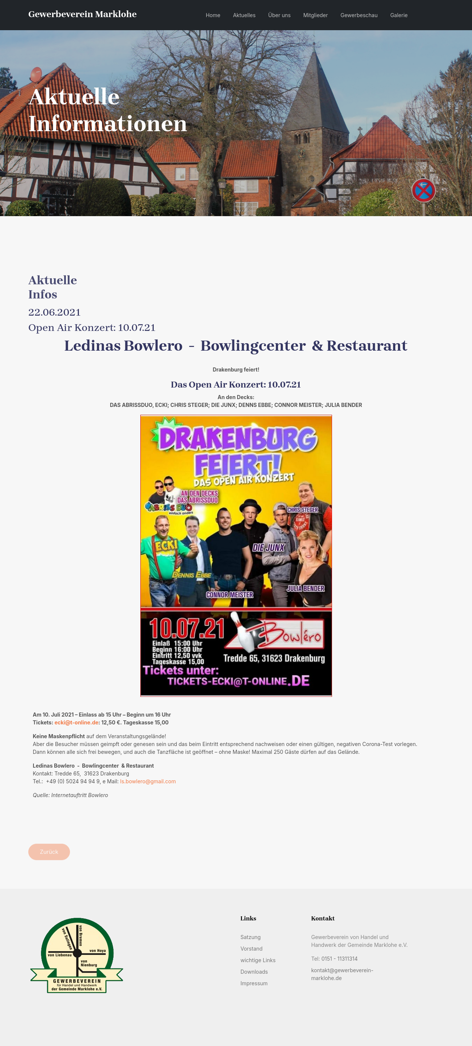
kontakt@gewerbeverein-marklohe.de (342, 974)
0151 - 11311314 (339, 958)
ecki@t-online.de (76, 722)
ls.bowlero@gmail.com (148, 781)
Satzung (250, 937)
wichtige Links (257, 960)
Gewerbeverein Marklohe (82, 14)
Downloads (254, 971)
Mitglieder (315, 15)
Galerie (399, 15)
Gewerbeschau (359, 15)
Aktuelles (244, 15)
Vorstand (251, 948)
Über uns (279, 15)
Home (213, 15)
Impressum (254, 983)
